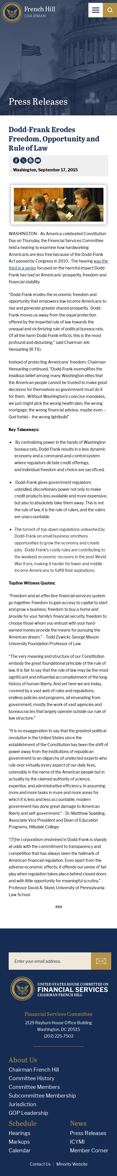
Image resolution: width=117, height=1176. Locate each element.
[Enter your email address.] (50, 961)
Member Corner (89, 1150)
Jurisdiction (22, 1104)
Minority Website (72, 1164)
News (78, 1123)
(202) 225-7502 (58, 1035)
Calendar (20, 1150)
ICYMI (77, 1142)
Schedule (23, 1123)
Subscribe (101, 961)
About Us (23, 1059)
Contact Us (40, 1164)
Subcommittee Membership (42, 1096)
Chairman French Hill (34, 1070)
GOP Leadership (28, 1113)
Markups (19, 1142)
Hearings (19, 1133)
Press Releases (88, 1133)
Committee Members (34, 1087)
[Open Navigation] (95, 10)
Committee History (32, 1078)
